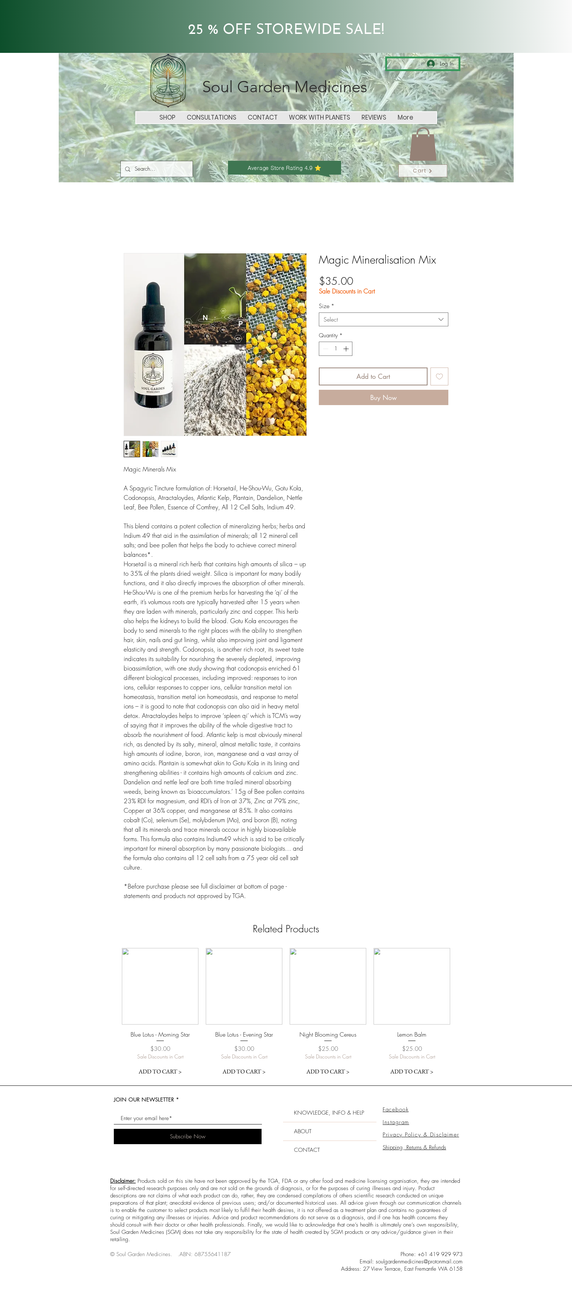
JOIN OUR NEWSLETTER (144, 1099)
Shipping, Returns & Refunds (414, 1147)
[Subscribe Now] (188, 1136)
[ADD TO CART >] (160, 1071)
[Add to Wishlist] (439, 376)
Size (327, 306)
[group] (286, 1013)
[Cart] (422, 170)
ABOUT (303, 1131)
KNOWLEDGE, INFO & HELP (329, 1112)
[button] (423, 144)
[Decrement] (325, 348)
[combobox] (383, 319)
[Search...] (156, 169)
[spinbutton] (336, 348)
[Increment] (347, 348)
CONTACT (307, 1150)
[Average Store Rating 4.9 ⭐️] (284, 167)
